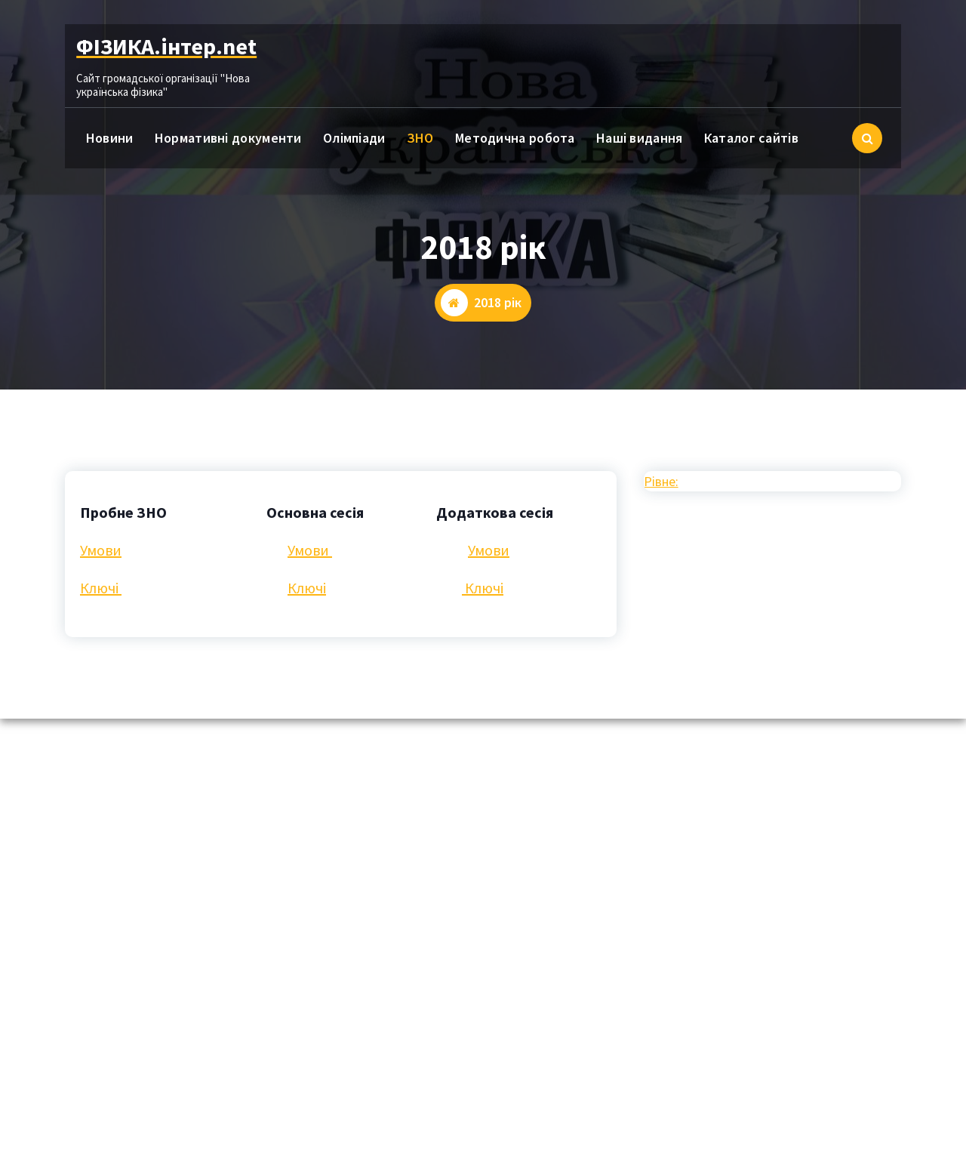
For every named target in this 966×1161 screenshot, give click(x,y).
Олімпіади (354, 137)
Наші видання (639, 137)
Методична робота (515, 137)
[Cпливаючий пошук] (867, 138)
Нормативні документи (228, 137)
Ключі (101, 587)
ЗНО (420, 137)
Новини (110, 137)
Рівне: (661, 481)
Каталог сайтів (751, 137)
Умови (101, 549)
